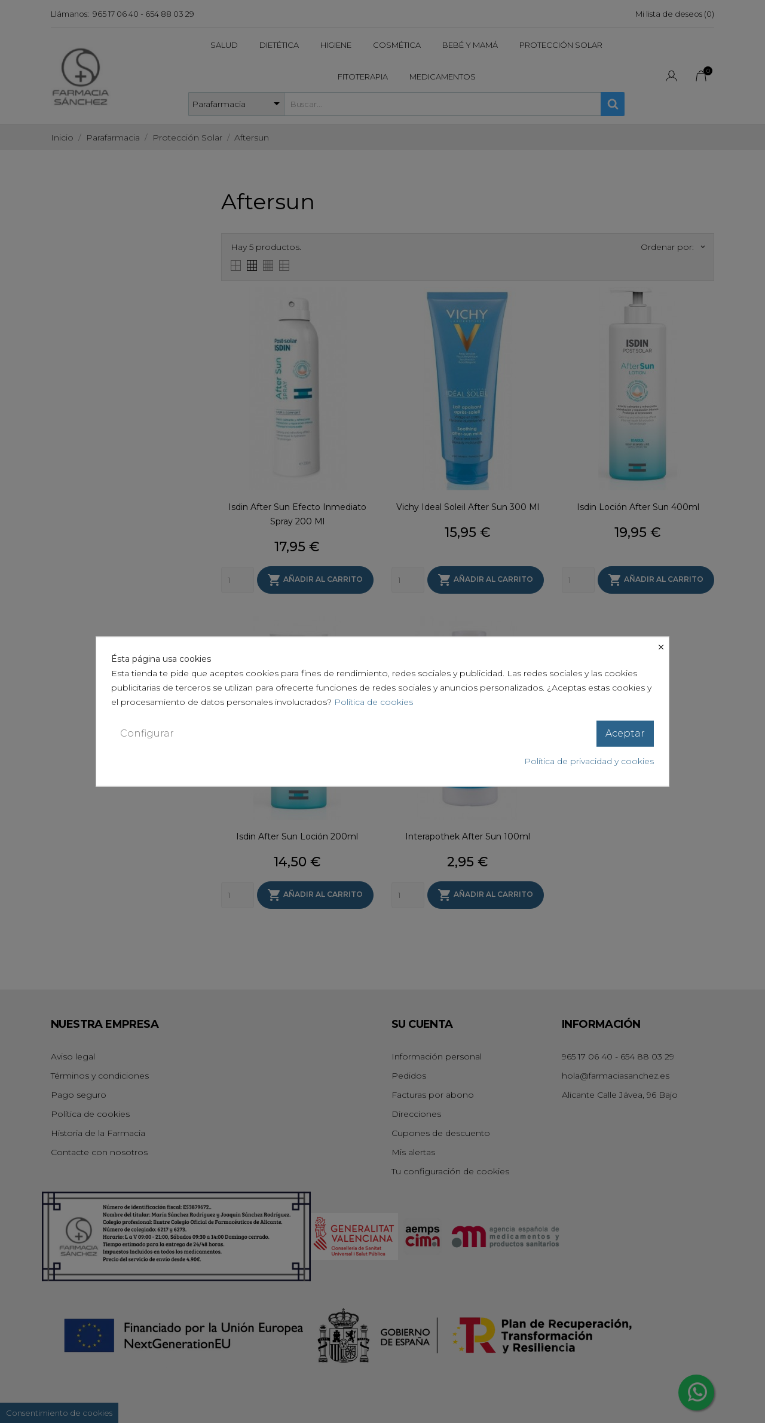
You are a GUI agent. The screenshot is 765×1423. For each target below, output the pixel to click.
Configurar (147, 733)
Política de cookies (373, 702)
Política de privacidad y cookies (589, 760)
